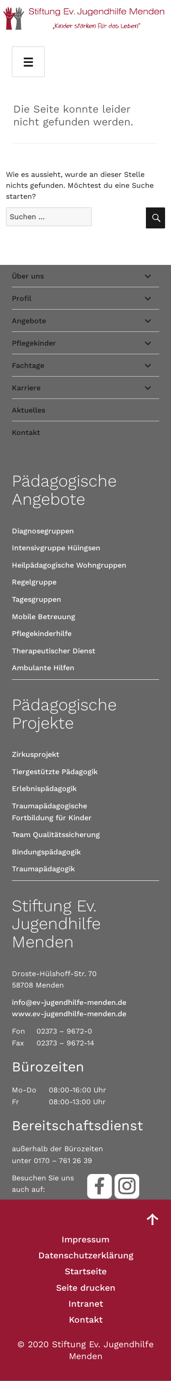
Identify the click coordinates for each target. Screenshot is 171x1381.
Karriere (26, 387)
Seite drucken (85, 1288)
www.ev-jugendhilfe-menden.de (69, 1013)
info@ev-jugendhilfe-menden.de (69, 1002)
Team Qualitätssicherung (56, 834)
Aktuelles (28, 410)
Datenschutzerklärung (85, 1255)
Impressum (85, 1239)
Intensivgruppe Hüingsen (56, 547)
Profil (21, 298)
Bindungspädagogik (46, 852)
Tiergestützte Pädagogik (55, 771)
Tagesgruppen (36, 599)
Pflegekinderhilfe (42, 633)
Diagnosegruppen (43, 531)
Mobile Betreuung (43, 616)
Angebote (29, 320)
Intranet (85, 1303)
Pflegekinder (34, 343)
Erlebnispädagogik (44, 788)
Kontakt (26, 432)
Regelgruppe (34, 582)
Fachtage (28, 365)
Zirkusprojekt (35, 754)
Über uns (28, 276)
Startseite (86, 1271)
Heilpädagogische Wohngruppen (69, 565)
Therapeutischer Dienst (53, 651)
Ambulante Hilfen (43, 667)
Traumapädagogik (43, 868)
